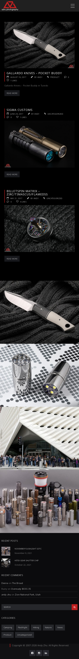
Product (55, 77)
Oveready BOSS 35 (21, 588)
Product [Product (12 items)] (7, 634)
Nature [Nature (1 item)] (48, 627)
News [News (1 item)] (60, 627)
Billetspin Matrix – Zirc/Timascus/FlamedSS (27, 192)
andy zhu (6, 594)
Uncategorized (55, 114)
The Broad (17, 583)
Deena (4, 583)
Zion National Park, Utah (27, 594)
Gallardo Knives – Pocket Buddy (34, 73)
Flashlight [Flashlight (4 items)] (22, 627)
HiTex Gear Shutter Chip (27, 560)
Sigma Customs (20, 110)
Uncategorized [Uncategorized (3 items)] (24, 634)
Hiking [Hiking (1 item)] (36, 627)
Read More (12, 93)
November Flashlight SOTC (28, 549)
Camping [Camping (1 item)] (8, 627)
